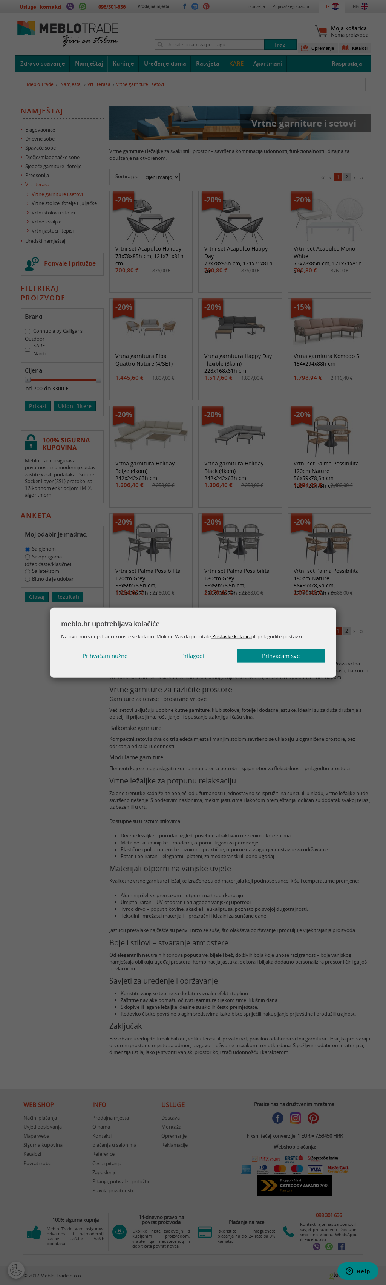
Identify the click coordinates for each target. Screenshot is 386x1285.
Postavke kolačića (231, 636)
